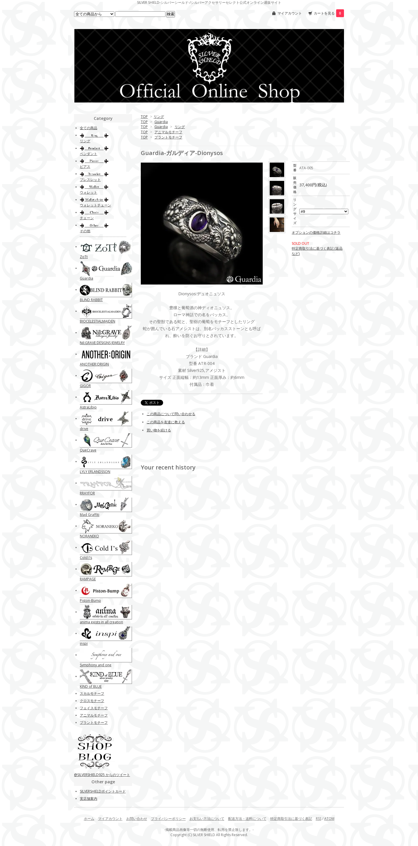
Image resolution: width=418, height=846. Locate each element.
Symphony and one (95, 665)
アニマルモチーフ (168, 131)
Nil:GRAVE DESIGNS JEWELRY (102, 342)
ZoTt (84, 256)
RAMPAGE (88, 579)
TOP (144, 116)
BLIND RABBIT (91, 299)
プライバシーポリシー (168, 818)
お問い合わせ (136, 818)
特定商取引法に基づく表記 (291, 818)
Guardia (161, 121)
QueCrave (88, 450)
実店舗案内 (88, 798)
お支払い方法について (207, 818)
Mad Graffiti (89, 514)
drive (84, 428)
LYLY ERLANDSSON (95, 471)
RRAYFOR (87, 493)
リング (159, 116)
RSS (318, 818)
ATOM (329, 818)
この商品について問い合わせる (171, 413)
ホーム (89, 818)
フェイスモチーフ (94, 707)
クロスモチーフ (92, 700)
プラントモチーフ (168, 137)
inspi (84, 643)
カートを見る (329, 13)
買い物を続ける (159, 430)
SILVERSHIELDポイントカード (103, 791)
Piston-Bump (90, 600)
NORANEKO (89, 536)
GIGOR (85, 385)
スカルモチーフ (92, 693)
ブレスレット (90, 179)
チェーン (87, 217)
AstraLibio (88, 407)
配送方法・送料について (247, 818)
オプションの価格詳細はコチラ (316, 232)
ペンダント (88, 153)
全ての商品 (88, 127)
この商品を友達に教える (166, 422)
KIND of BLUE (91, 686)
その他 (85, 230)
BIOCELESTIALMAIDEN (97, 321)
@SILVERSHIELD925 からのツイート (102, 774)
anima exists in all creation (101, 622)
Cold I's (86, 557)
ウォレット (88, 192)
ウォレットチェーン (95, 205)
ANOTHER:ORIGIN (94, 364)
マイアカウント (290, 13)
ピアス (85, 166)
